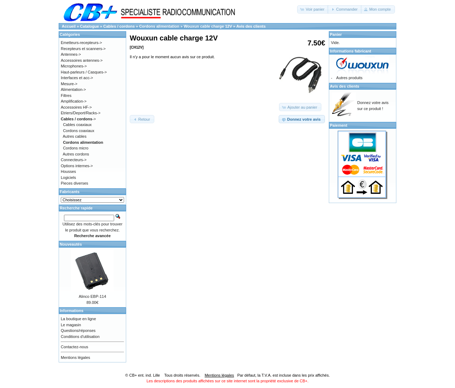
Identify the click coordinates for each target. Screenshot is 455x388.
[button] (313, 9)
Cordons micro (76, 148)
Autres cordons (76, 154)
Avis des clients (251, 26)
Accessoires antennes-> (82, 60)
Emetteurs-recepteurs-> (81, 42)
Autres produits (349, 78)
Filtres (66, 95)
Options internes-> (77, 166)
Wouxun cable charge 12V (208, 26)
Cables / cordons (119, 26)
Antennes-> (71, 54)
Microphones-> (74, 66)
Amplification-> (73, 101)
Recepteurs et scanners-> (83, 49)
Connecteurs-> (73, 160)
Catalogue (89, 26)
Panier (336, 34)
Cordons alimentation (159, 26)
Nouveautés (71, 244)
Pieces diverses (74, 183)
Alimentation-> (73, 89)
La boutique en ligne (78, 319)
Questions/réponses (78, 330)
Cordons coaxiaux (78, 131)
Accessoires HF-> (76, 107)
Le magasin (71, 325)
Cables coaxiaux (77, 124)
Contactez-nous (74, 347)
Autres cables (75, 136)
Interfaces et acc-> (77, 78)
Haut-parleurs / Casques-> (84, 72)
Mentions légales (75, 357)
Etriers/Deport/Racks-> (81, 113)
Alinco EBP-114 (92, 296)
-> (78, 119)
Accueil (69, 26)
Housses (68, 171)
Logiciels (68, 177)
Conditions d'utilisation (80, 336)
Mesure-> (69, 84)
